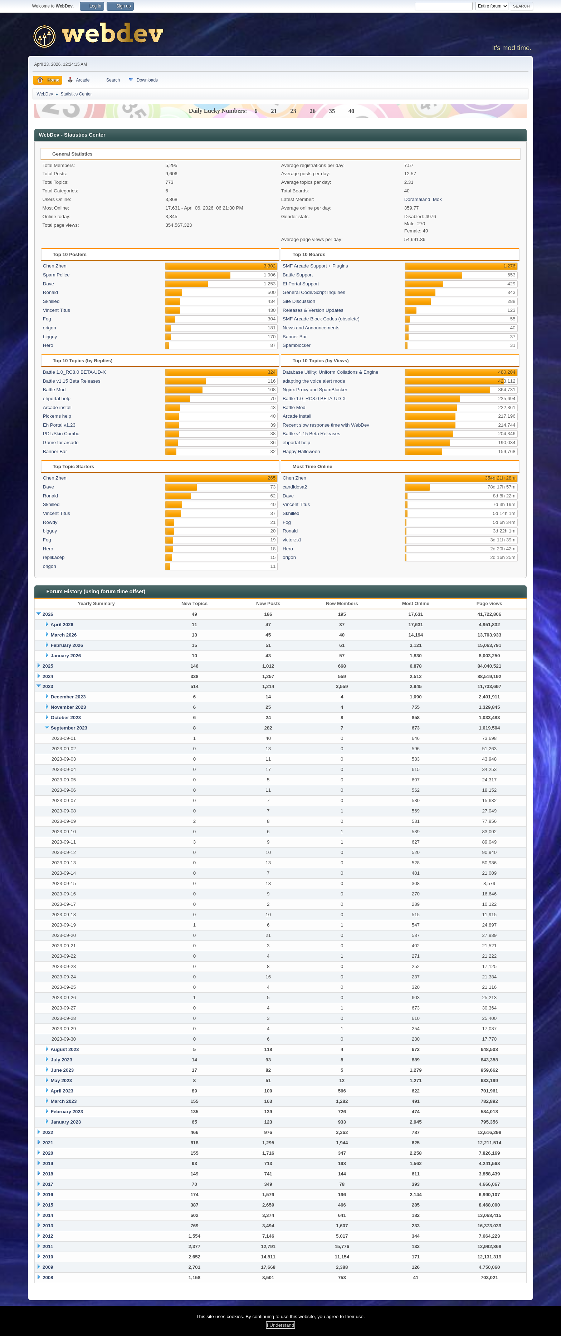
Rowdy (50, 522)
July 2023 (61, 1059)
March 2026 (64, 635)
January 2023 (66, 1122)
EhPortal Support (301, 283)
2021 (48, 1142)
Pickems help (57, 416)
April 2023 (61, 1091)
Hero (48, 345)
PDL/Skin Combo (61, 433)
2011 (48, 1246)
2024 (48, 676)
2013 (48, 1225)
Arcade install (57, 407)
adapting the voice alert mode (314, 381)
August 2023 (64, 1049)
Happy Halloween (301, 451)
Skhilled (51, 301)
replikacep (54, 557)
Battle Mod (54, 389)
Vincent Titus (56, 310)
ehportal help (56, 398)
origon (49, 327)
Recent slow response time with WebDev (326, 425)
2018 (48, 1174)
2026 (48, 614)
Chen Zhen (55, 266)
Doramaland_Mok (423, 199)
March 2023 (64, 1101)
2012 (48, 1236)
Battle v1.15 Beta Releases (72, 381)
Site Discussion (299, 301)
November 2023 (68, 707)
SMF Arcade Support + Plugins (315, 266)
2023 (48, 686)
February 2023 (67, 1111)
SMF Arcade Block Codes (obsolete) (321, 318)
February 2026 (67, 645)
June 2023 (62, 1070)
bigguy (50, 336)
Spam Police (56, 274)
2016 (48, 1194)
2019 (48, 1163)
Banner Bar (295, 336)
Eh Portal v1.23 (59, 425)
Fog (47, 318)
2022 (48, 1132)
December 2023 (68, 696)
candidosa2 (295, 487)
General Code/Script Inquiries (314, 292)
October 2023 (66, 717)
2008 (48, 1277)
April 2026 (61, 624)
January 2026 (66, 655)
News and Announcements (311, 327)
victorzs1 (292, 539)
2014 (48, 1215)
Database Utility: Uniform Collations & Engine (330, 372)
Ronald (50, 292)
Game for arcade (61, 442)
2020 (48, 1153)
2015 (48, 1205)
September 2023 (69, 728)
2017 (48, 1184)
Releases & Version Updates (313, 310)
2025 (48, 666)
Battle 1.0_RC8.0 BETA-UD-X (74, 372)
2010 (48, 1256)
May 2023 (61, 1080)
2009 (48, 1267)
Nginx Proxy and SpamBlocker (315, 389)
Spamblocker (297, 345)
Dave (48, 283)
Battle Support (298, 274)
